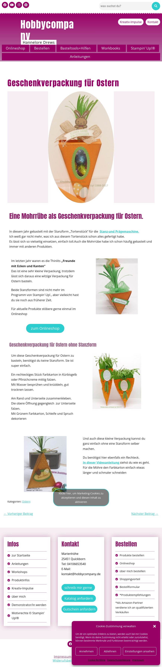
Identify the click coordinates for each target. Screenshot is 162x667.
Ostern (26, 501)
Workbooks (110, 48)
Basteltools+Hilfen (75, 48)
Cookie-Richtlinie (96, 660)
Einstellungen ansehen (139, 651)
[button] (154, 626)
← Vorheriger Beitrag (18, 514)
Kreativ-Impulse (131, 22)
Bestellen (42, 48)
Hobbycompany (47, 30)
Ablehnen (110, 651)
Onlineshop (15, 48)
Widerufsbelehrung (68, 661)
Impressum (138, 660)
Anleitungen (80, 56)
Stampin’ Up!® (143, 48)
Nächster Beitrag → (144, 514)
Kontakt (152, 22)
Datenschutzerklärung (118, 660)
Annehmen (86, 651)
